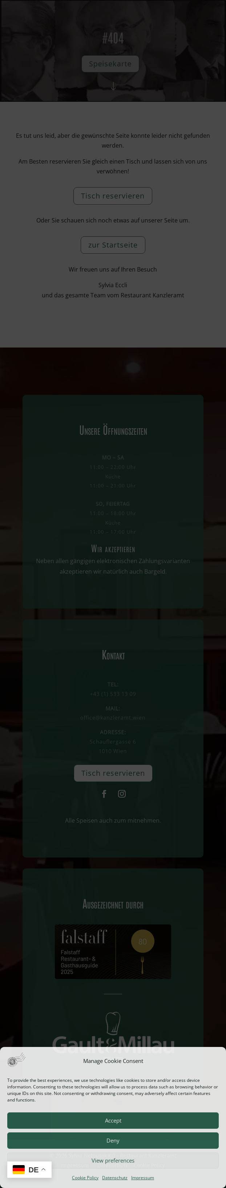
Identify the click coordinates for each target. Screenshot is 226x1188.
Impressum (142, 1178)
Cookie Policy (85, 1178)
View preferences (113, 1160)
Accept (113, 1120)
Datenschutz (115, 1178)
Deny (113, 1140)
